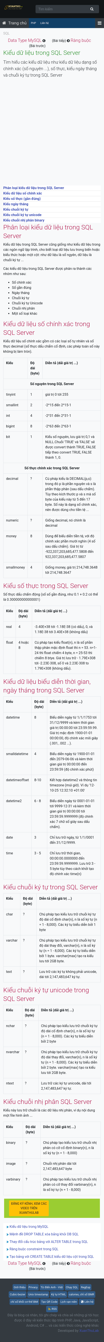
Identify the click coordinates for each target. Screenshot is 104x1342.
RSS (52, 1308)
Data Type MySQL (25, 40)
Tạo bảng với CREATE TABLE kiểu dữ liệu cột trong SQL (52, 1257)
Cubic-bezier (17, 1294)
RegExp (85, 1287)
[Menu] (99, 23)
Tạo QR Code (49, 1301)
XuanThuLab (89, 1331)
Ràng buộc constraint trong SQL (34, 1249)
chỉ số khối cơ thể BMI (24, 1301)
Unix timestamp (38, 1294)
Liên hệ (44, 23)
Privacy (33, 1287)
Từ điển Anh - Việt (52, 1287)
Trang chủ (17, 23)
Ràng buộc (81, 40)
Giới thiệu (19, 1287)
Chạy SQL (72, 1287)
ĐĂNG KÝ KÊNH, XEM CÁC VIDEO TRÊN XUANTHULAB (29, 1208)
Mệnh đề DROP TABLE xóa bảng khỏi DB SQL (44, 1234)
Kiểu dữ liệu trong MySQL (29, 1227)
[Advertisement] (52, 133)
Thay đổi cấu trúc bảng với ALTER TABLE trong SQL (49, 1242)
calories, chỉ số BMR (81, 1294)
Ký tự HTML (58, 1294)
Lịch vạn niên (68, 1301)
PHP (33, 23)
